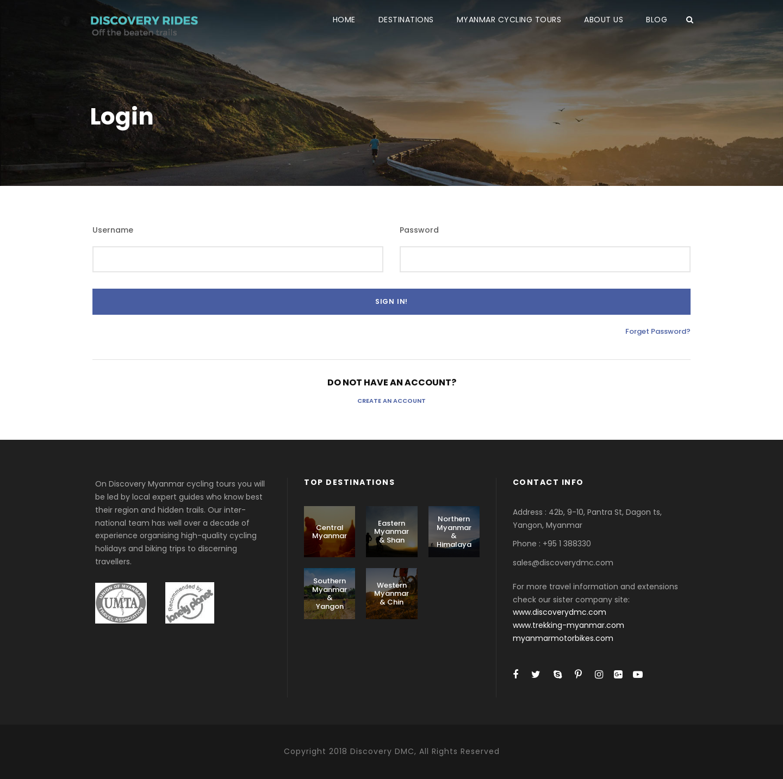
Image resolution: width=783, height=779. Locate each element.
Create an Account (391, 400)
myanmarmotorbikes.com (563, 638)
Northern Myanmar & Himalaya (454, 532)
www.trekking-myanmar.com (568, 625)
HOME (344, 19)
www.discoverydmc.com (559, 612)
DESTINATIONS (406, 19)
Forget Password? (658, 331)
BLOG (656, 19)
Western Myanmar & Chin (391, 593)
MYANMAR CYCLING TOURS (509, 19)
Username (112, 230)
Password (419, 230)
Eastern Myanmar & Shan (391, 531)
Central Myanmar (329, 531)
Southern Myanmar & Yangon (329, 594)
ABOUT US (603, 19)
